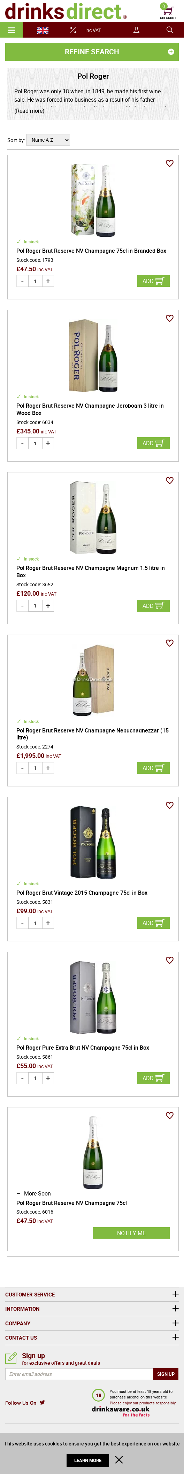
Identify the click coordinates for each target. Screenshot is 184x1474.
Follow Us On (20, 1402)
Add (148, 281)
